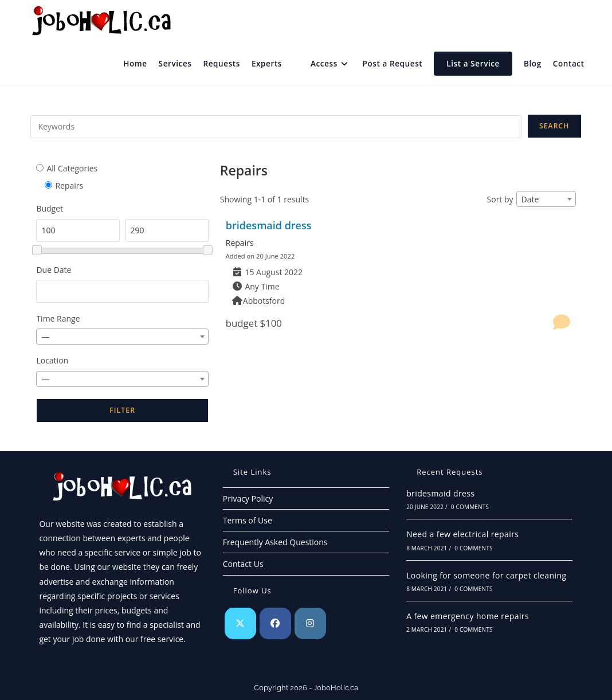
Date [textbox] (530, 199)
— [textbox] (45, 336)
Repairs (240, 242)
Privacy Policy (248, 498)
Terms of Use (247, 520)
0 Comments (470, 507)
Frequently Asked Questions (275, 542)
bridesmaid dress (269, 225)
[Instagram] (310, 623)
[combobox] (122, 337)
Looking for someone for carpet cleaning (486, 575)
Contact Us (243, 563)
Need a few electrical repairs (462, 534)
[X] (240, 623)
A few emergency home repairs (467, 616)
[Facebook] (275, 623)
